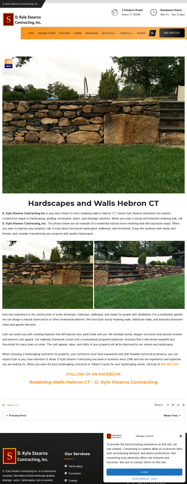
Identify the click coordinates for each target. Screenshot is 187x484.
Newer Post (172, 363)
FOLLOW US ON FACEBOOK (93, 321)
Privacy (154, 478)
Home (31, 33)
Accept (144, 472)
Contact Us (125, 33)
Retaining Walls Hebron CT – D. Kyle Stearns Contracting (93, 329)
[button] (180, 436)
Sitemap (7, 477)
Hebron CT (13, 352)
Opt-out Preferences (140, 478)
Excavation (64, 33)
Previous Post (16, 363)
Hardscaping (91, 33)
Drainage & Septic (47, 33)
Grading (78, 33)
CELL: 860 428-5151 (20, 463)
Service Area (108, 33)
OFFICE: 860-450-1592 (23, 458)
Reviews (141, 33)
